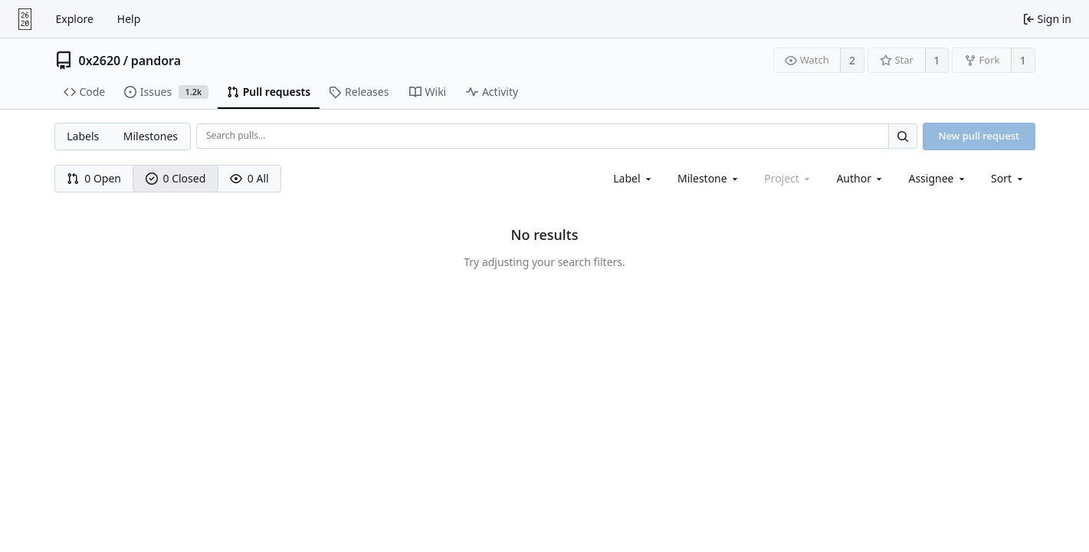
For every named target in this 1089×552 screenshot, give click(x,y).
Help (129, 19)
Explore (74, 19)
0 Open (94, 178)
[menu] (1008, 178)
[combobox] (633, 178)
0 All (249, 178)
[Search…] (902, 136)
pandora (156, 60)
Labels (83, 136)
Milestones (150, 136)
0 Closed (176, 178)
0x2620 (100, 60)
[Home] (25, 19)
